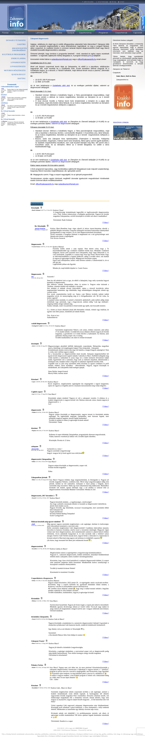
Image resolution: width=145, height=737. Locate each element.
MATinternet (66, 730)
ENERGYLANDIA (18, 58)
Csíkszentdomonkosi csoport (10, 86)
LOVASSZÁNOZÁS (18, 66)
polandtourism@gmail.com (62, 59)
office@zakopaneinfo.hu (87, 59)
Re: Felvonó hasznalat (8, 111)
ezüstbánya (4, 103)
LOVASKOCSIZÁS (18, 62)
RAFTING (22, 78)
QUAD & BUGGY (18, 74)
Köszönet (4, 95)
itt (88, 56)
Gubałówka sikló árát (61, 85)
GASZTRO (21, 44)
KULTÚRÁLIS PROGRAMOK (14, 54)
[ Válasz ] (105, 222)
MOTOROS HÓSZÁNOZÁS (15, 70)
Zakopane (74, 730)
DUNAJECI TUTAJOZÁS (16, 40)
